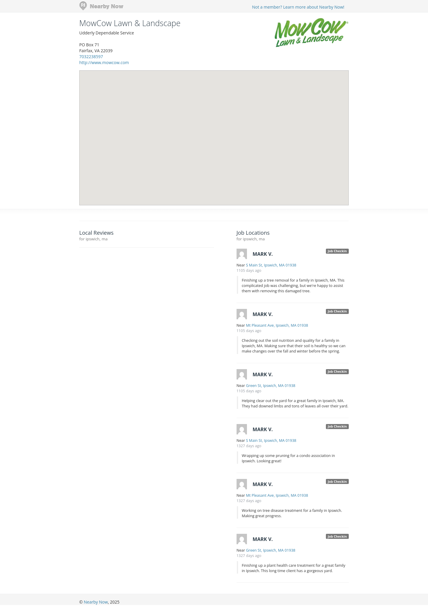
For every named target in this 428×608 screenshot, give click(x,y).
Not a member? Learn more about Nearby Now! (298, 7)
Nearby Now (96, 602)
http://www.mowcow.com (104, 62)
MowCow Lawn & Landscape (129, 23)
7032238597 (91, 56)
